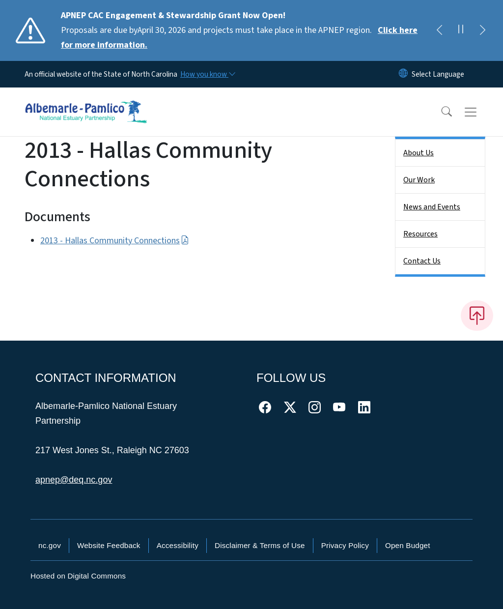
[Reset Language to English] (403, 74)
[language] (438, 74)
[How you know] (207, 74)
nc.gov (49, 545)
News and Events (431, 207)
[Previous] (439, 30)
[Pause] (461, 30)
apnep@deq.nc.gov (73, 480)
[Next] (482, 30)
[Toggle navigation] (480, 112)
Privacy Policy (345, 545)
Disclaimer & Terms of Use (260, 545)
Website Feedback (108, 545)
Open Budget (407, 545)
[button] (440, 112)
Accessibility (177, 545)
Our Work (419, 179)
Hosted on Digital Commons (78, 576)
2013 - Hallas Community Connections (114, 240)
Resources (420, 234)
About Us (418, 152)
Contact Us (422, 261)
